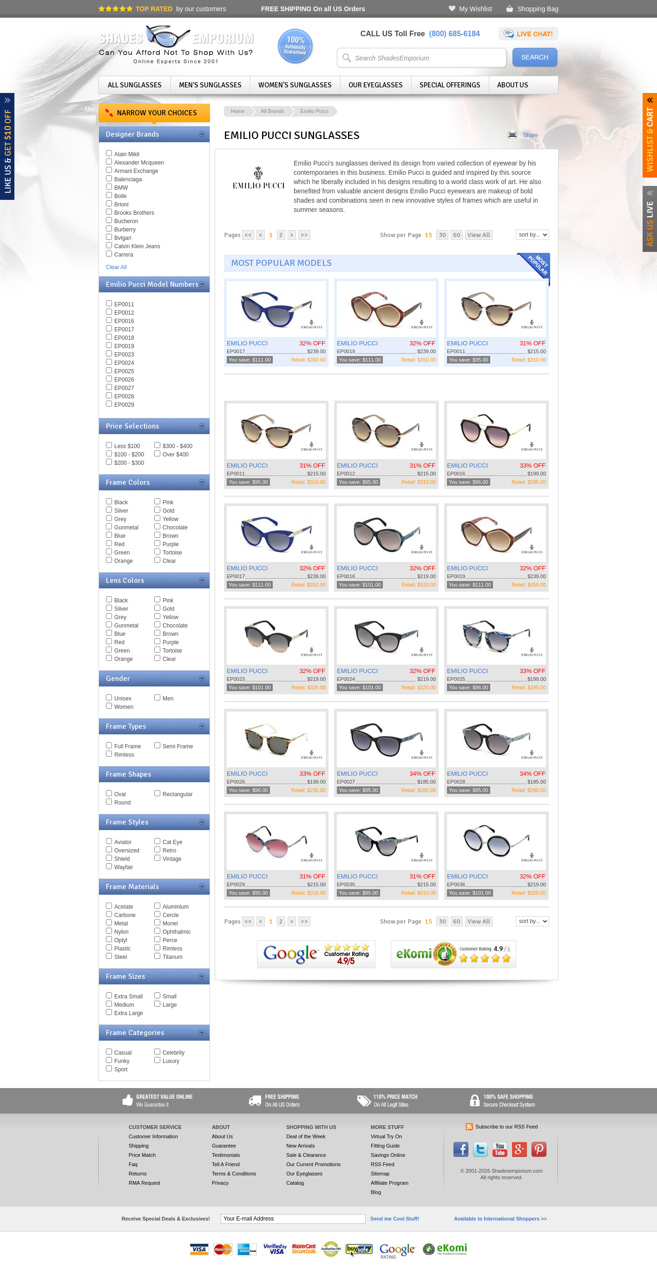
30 (442, 235)
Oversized (126, 850)
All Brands (272, 111)
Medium (124, 1005)
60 (456, 235)
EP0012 (124, 313)
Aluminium (176, 907)
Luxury (171, 1061)
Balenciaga (128, 179)
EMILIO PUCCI (247, 343)
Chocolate (175, 527)
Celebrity (173, 1052)
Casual (122, 1052)
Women (123, 707)
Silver (121, 511)
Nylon (121, 932)
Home (237, 111)
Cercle (171, 915)
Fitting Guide (385, 1145)
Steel (120, 957)
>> (304, 235)
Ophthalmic (177, 932)
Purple (171, 544)
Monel (170, 923)
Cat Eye (173, 842)
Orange (123, 561)
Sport (121, 1069)
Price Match (142, 1155)
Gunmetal (126, 527)
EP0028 (124, 396)
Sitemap (380, 1173)
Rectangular (178, 794)
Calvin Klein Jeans (137, 246)
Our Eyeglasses (375, 85)
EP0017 (124, 329)
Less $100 (127, 446)
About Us (512, 85)
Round (122, 802)
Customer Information (153, 1136)
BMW (121, 188)
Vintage (172, 859)
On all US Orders (313, 9)
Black (121, 502)
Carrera (123, 254)
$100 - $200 (129, 454)
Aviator (122, 842)
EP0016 (124, 321)
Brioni (121, 204)
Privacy (220, 1183)
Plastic (122, 948)
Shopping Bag (538, 9)
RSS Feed (382, 1164)
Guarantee (224, 1145)
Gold (168, 511)
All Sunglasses (135, 85)
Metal (121, 923)
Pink (168, 502)
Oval (120, 794)
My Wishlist (475, 9)
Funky (122, 1061)
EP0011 (124, 304)
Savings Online (388, 1155)
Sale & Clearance (306, 1155)
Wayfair (123, 867)
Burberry (125, 229)
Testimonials (226, 1155)
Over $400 (176, 454)
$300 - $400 (177, 446)
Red (119, 544)
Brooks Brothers (134, 213)
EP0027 (124, 388)
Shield (122, 859)
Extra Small (128, 996)
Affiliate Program (389, 1183)
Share (530, 135)
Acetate (123, 907)
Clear (169, 561)
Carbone (125, 915)
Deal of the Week (305, 1136)
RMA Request (144, 1183)
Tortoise (172, 552)
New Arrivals (300, 1145)
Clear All (116, 267)
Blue (119, 536)
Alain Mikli (126, 154)
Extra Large (128, 1013)
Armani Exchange (136, 171)
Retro (169, 850)
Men (168, 698)
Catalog (295, 1183)
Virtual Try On (386, 1136)
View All (478, 235)
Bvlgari (122, 238)
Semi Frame (178, 746)
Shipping (139, 1145)
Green (122, 552)
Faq (133, 1164)
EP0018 (124, 338)
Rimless (124, 755)
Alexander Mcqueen (139, 162)
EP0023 (124, 354)
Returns (138, 1173)
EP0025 (124, 371)
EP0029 (124, 405)
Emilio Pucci (314, 111)
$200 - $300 (129, 463)
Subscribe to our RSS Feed (507, 1126)
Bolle (120, 196)
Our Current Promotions (313, 1164)
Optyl (120, 940)
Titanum (173, 957)
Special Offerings (450, 85)
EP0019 (124, 346)
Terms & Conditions (234, 1173)
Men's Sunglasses (210, 85)
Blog (376, 1192)
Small (170, 996)
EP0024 (124, 363)
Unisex (122, 698)
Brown (170, 536)
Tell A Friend (226, 1164)
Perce (170, 940)
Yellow (170, 519)
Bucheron (126, 221)
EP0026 (124, 379)
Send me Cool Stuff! (394, 1218)
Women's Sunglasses (295, 85)
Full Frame (127, 746)
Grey (120, 519)
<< (248, 235)
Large (170, 1005)
